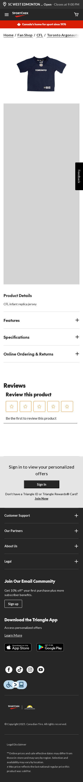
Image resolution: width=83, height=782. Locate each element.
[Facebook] (8, 669)
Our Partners (41, 531)
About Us (41, 546)
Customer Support (41, 515)
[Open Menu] (7, 15)
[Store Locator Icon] (4, 4)
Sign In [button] (41, 484)
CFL (40, 35)
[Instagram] (30, 669)
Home (9, 35)
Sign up (13, 604)
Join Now (41, 498)
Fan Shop (25, 35)
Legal (41, 561)
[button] (12, 406)
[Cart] (76, 14)
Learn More (13, 635)
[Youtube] (40, 669)
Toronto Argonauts (63, 35)
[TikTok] (19, 669)
